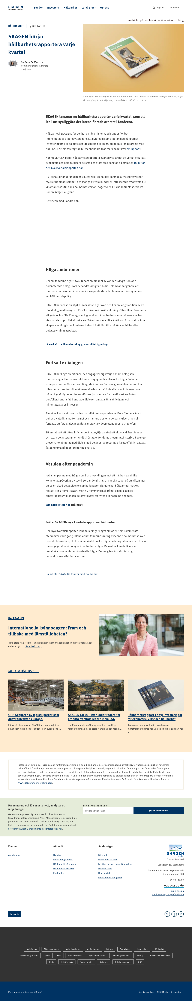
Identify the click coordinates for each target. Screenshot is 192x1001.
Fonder (38, 7)
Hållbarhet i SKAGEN (63, 868)
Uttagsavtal (104, 873)
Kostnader (58, 873)
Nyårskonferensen (96, 955)
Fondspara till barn (107, 859)
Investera (53, 7)
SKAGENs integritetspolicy (169, 992)
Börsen (109, 949)
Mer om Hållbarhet (23, 670)
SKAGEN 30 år (67, 962)
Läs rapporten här (58, 504)
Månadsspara (105, 868)
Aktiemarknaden (51, 949)
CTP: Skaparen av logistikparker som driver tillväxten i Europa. (33, 716)
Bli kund (102, 855)
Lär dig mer (89, 7)
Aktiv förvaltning (73, 949)
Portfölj (139, 955)
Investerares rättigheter (110, 877)
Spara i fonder (86, 962)
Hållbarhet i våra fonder (65, 864)
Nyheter (57, 855)
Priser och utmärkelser (160, 955)
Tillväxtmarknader (123, 962)
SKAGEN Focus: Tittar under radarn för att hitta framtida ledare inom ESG (94, 716)
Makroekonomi (75, 955)
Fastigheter (125, 949)
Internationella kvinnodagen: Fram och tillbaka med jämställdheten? (47, 630)
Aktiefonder (14, 855)
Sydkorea (104, 962)
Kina (59, 955)
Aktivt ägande (93, 949)
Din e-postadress (94, 805)
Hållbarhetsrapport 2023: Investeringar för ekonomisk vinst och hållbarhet (155, 716)
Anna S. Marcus (33, 62)
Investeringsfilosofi (63, 859)
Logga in (14, 914)
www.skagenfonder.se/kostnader (35, 783)
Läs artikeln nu (34, 646)
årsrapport (133, 149)
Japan (47, 955)
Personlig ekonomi (120, 955)
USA (140, 962)
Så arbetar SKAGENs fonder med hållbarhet (72, 574)
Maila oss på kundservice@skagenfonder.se (168, 892)
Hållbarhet (70, 7)
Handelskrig (142, 949)
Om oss (104, 7)
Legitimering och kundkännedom (115, 864)
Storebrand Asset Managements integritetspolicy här (35, 828)
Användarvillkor (146, 992)
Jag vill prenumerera (158, 810)
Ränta (51, 962)
